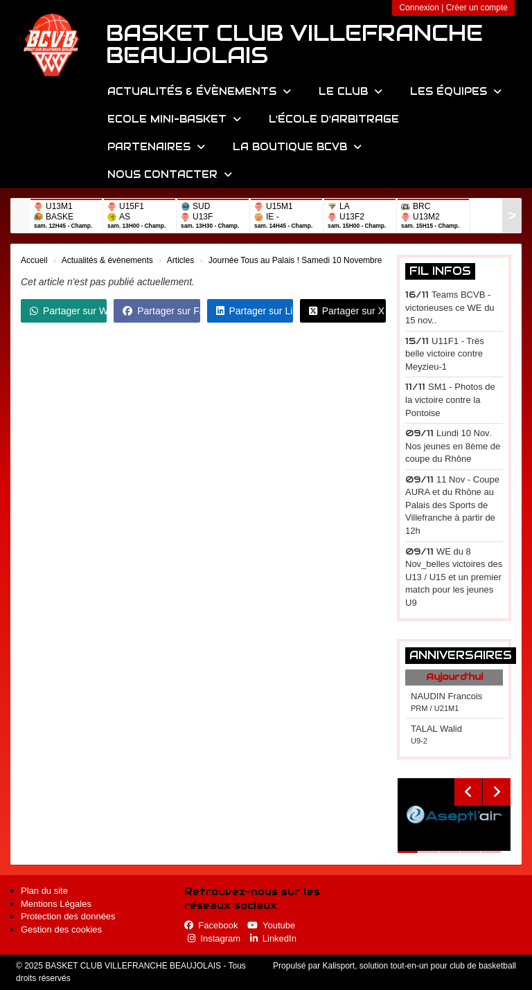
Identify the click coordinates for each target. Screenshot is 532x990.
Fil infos (440, 271)
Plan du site (44, 890)
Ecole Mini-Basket (174, 119)
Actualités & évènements (199, 91)
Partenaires (156, 147)
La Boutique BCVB (297, 147)
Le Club (350, 91)
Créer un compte (477, 7)
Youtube (271, 925)
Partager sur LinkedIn (254, 310)
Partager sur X (346, 310)
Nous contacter (169, 174)
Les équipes (456, 91)
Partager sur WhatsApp (68, 310)
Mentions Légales (56, 904)
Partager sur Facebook (161, 310)
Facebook (211, 925)
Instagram (214, 938)
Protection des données (68, 916)
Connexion (418, 7)
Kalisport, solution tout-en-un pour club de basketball (419, 966)
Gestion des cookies (61, 929)
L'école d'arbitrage (334, 119)
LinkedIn (273, 938)
